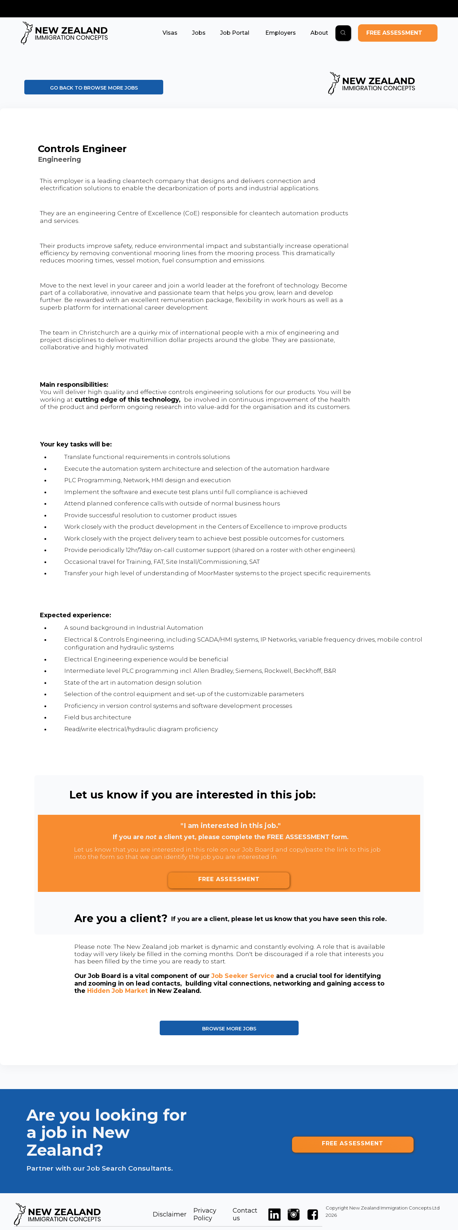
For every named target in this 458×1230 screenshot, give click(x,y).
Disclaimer (169, 1214)
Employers (280, 33)
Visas (170, 33)
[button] (170, 32)
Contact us (245, 1214)
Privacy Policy (204, 1214)
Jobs (199, 33)
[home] (64, 33)
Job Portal (234, 33)
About (319, 33)
